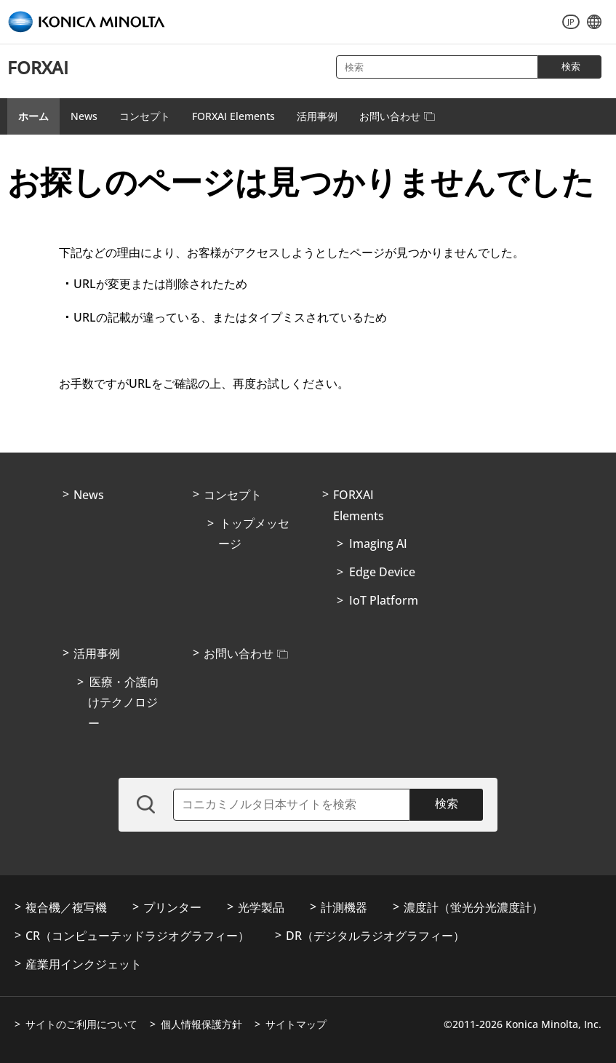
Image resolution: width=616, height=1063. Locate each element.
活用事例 (317, 116)
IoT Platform (383, 600)
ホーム (33, 116)
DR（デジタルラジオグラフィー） (375, 936)
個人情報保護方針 (201, 1024)
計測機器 (344, 907)
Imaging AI (378, 544)
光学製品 (261, 907)
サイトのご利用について (81, 1024)
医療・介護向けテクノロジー (123, 703)
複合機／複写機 (66, 907)
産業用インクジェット (83, 964)
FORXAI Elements (233, 116)
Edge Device (382, 572)
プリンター (172, 907)
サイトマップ (296, 1024)
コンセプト (144, 116)
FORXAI (37, 67)
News (84, 116)
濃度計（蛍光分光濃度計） (473, 907)
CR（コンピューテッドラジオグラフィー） (137, 936)
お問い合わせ (397, 116)
